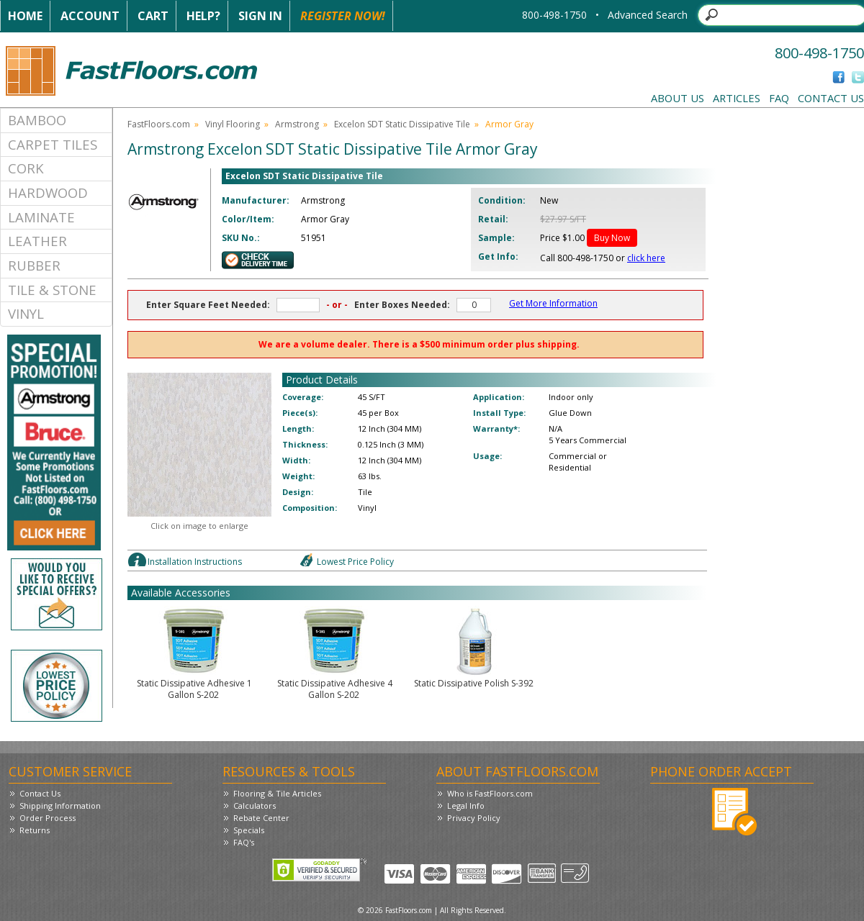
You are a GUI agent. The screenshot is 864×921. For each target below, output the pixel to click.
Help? (203, 16)
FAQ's (243, 842)
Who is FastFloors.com (490, 793)
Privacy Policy (473, 817)
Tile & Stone (52, 290)
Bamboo (37, 120)
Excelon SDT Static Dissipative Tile (402, 124)
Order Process (47, 817)
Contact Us (831, 98)
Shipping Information (60, 805)
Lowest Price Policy (355, 561)
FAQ (779, 98)
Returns (34, 830)
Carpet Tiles (52, 144)
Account (90, 16)
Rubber (34, 265)
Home (25, 16)
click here (646, 258)
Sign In (260, 16)
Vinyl (26, 313)
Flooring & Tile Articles (277, 793)
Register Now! (342, 16)
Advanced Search (648, 15)
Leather (37, 241)
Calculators (254, 805)
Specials (248, 830)
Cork (26, 168)
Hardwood (48, 192)
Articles (736, 98)
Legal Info (466, 805)
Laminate (41, 217)
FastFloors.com (158, 124)
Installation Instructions (195, 561)
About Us (677, 98)
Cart (153, 16)
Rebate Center (261, 817)
